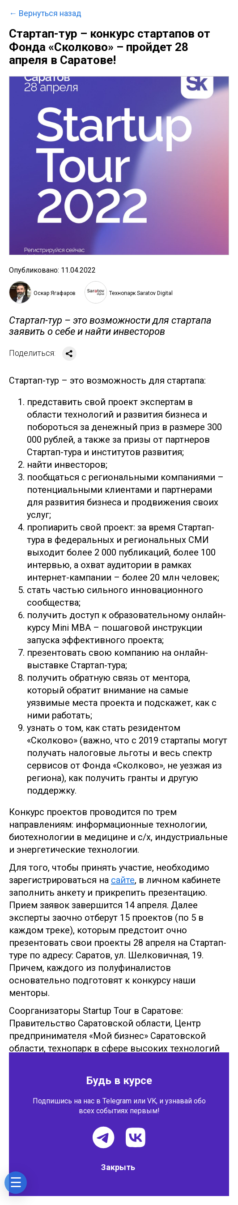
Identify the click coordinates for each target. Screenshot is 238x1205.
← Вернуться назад (45, 13)
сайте (123, 880)
